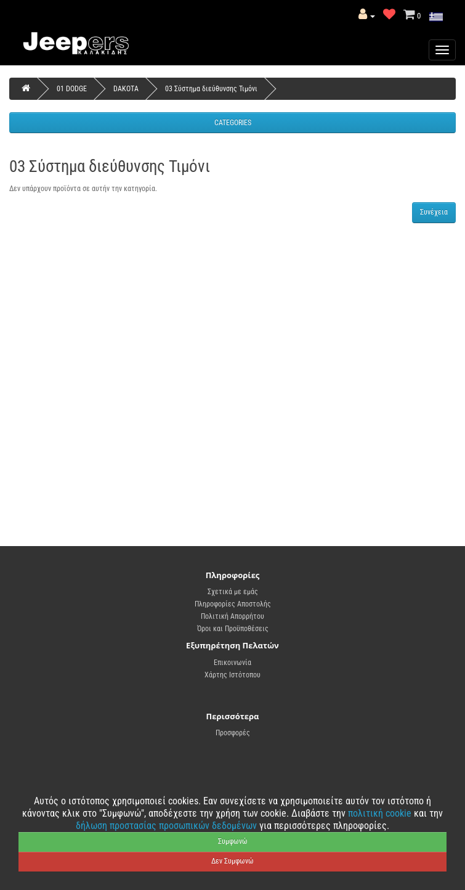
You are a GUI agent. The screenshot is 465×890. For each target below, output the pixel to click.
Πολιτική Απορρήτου (232, 616)
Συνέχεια (434, 212)
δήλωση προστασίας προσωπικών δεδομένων (167, 825)
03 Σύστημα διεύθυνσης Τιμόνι (211, 88)
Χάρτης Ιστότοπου (232, 675)
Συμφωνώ (233, 841)
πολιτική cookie (381, 813)
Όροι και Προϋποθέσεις (233, 628)
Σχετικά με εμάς (233, 591)
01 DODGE (72, 88)
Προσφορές (233, 733)
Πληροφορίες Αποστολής (233, 604)
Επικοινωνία (232, 662)
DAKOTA (126, 88)
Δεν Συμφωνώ (232, 861)
